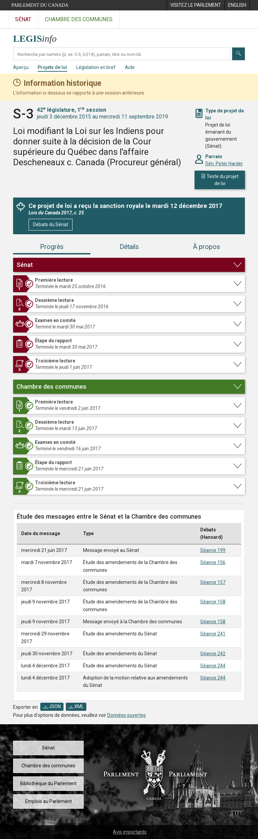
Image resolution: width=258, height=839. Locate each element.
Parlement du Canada (40, 5)
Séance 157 (212, 582)
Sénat (48, 747)
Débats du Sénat (50, 224)
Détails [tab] (129, 247)
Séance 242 (212, 653)
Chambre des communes (48, 765)
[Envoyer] (238, 53)
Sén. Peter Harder (224, 163)
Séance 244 (212, 665)
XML (76, 706)
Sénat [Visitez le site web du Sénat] (23, 19)
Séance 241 (212, 633)
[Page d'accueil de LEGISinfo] (38, 37)
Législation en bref (96, 67)
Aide (130, 67)
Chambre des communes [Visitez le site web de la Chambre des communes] (79, 19)
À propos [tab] (206, 247)
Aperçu (21, 67)
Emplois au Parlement (48, 801)
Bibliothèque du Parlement (48, 783)
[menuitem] (195, 5)
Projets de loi (52, 67)
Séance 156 (212, 562)
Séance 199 (212, 550)
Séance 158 (212, 601)
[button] (129, 265)
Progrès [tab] (51, 247)
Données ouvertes (126, 715)
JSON (52, 706)
